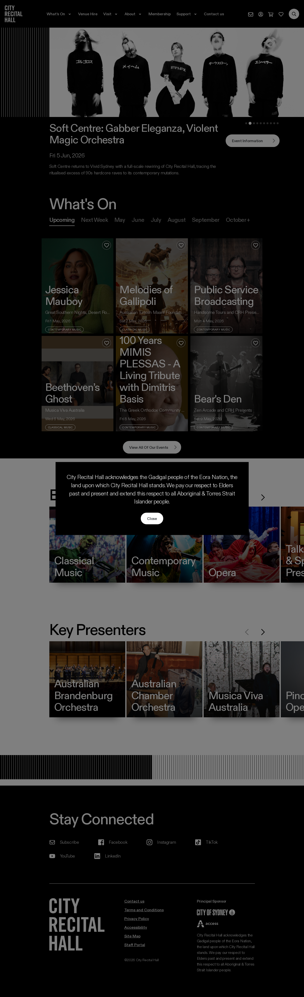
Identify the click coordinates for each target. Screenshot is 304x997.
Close (152, 518)
